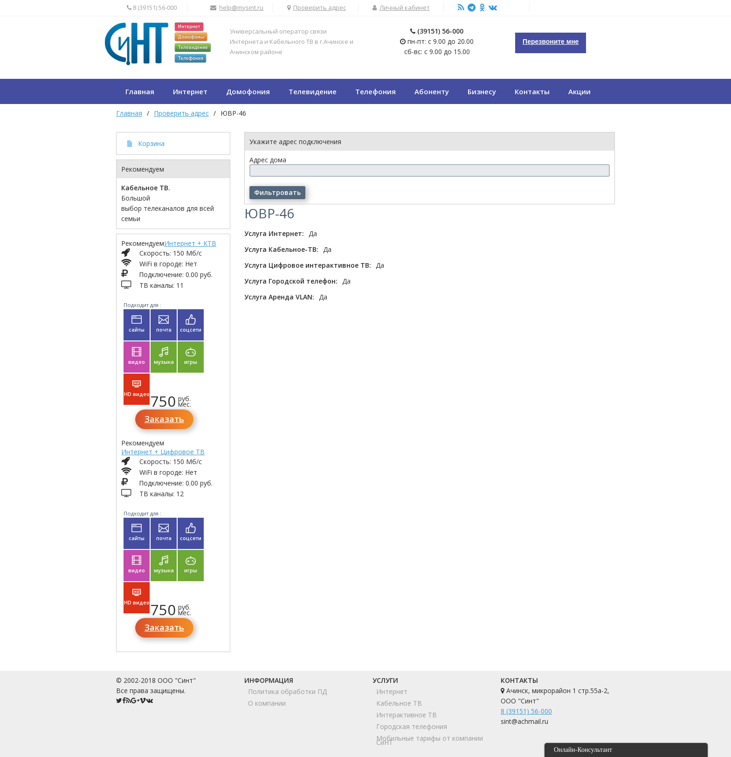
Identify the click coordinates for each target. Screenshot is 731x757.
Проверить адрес (319, 7)
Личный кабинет (404, 7)
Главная (129, 113)
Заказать (164, 418)
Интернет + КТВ (190, 243)
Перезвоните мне (551, 41)
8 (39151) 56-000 (526, 711)
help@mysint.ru (241, 7)
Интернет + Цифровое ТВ (163, 451)
